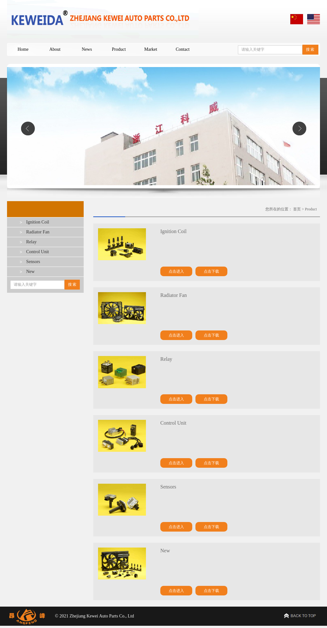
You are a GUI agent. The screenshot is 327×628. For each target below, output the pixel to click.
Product (119, 49)
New (30, 271)
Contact (183, 49)
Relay (31, 241)
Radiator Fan (37, 232)
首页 (297, 209)
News (87, 49)
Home (23, 49)
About (55, 49)
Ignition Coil (37, 222)
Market (150, 49)
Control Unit (37, 251)
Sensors (33, 261)
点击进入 (176, 271)
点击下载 (211, 271)
